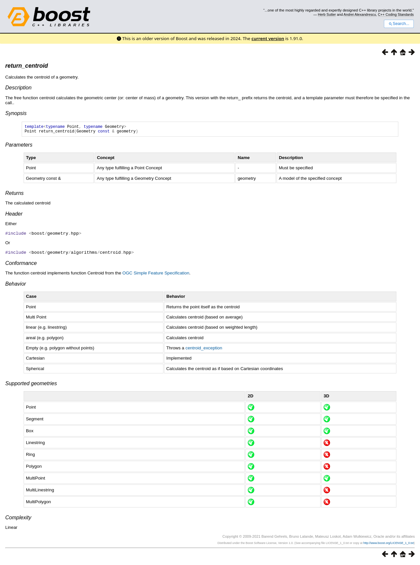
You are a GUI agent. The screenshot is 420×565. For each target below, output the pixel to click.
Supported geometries (31, 385)
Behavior (15, 285)
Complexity (18, 519)
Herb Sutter (327, 14)
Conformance (21, 264)
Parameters (18, 147)
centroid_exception (203, 349)
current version (267, 38)
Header (13, 216)
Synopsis (16, 113)
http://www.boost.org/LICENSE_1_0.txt (388, 544)
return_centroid (26, 65)
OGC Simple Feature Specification (155, 274)
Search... (398, 23)
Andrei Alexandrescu (360, 14)
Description (18, 87)
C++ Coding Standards (396, 14)
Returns (14, 195)
